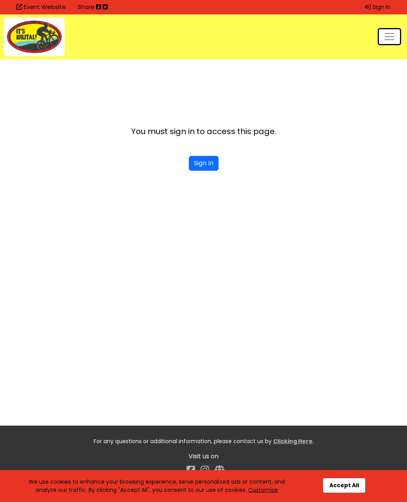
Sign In (378, 7)
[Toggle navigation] (389, 36)
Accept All (344, 485)
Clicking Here (293, 441)
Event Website (41, 7)
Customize (263, 490)
